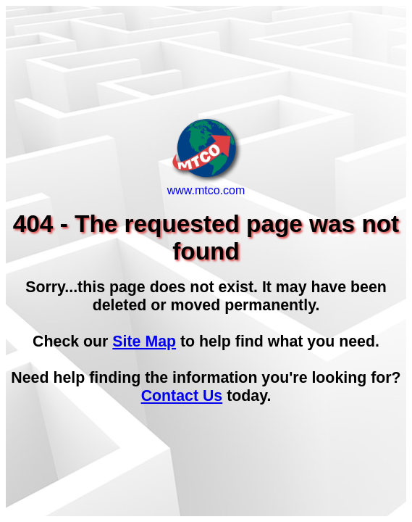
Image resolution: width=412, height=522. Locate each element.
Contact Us (182, 396)
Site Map (144, 341)
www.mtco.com (206, 185)
